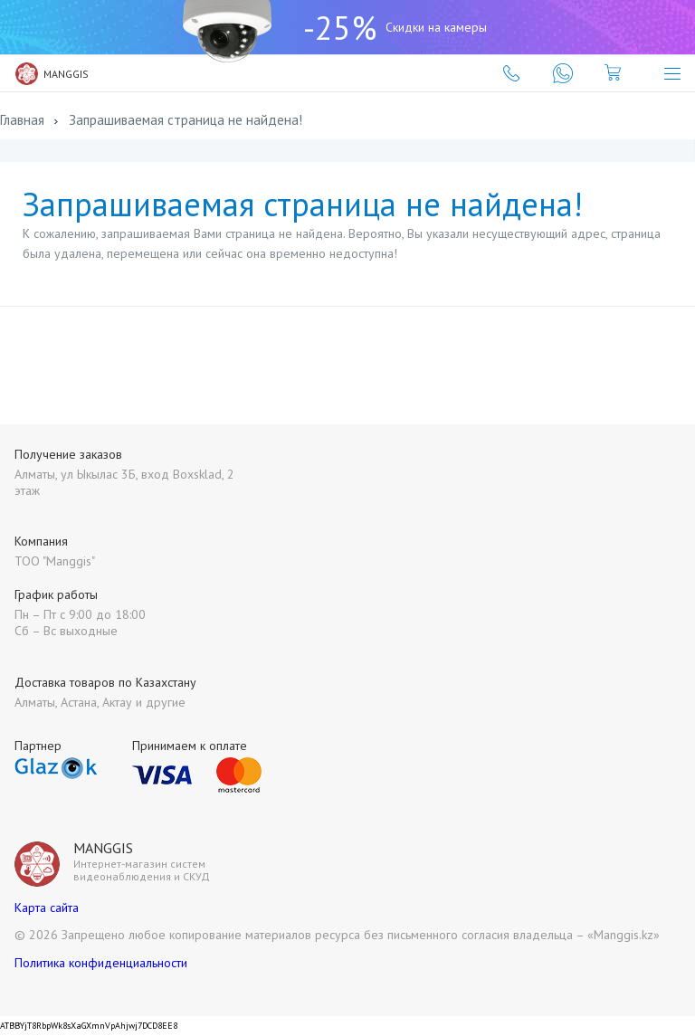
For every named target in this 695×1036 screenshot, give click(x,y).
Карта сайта (46, 907)
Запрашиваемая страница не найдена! (185, 119)
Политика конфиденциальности (100, 963)
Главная (22, 119)
